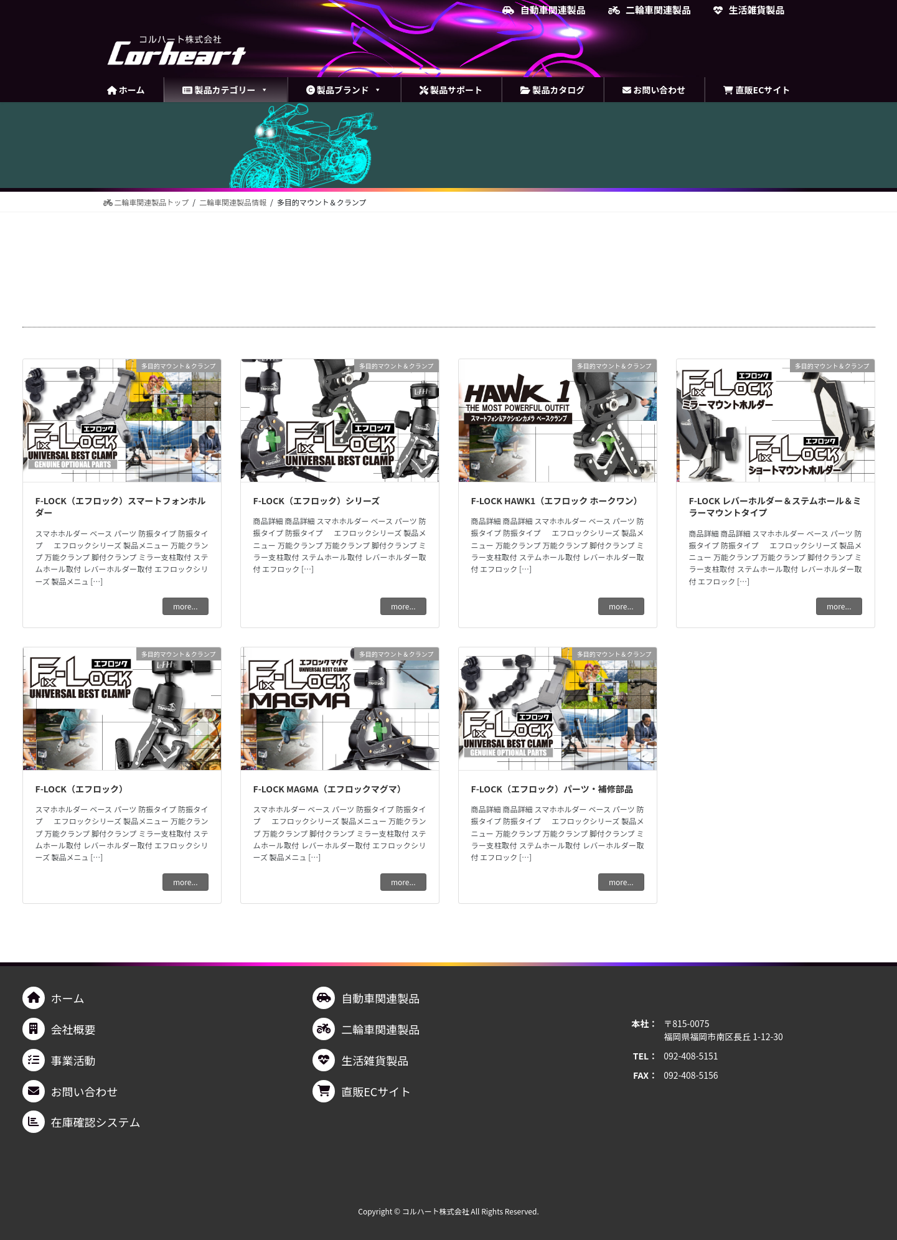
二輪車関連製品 (649, 10)
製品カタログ (552, 89)
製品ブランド (344, 89)
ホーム (126, 89)
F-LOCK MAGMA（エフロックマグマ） (329, 788)
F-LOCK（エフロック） (81, 788)
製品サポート (451, 89)
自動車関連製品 (543, 10)
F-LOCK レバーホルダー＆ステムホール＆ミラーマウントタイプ (775, 506)
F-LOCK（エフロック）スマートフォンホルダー (120, 506)
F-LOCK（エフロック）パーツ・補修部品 (552, 788)
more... (185, 606)
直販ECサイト (756, 89)
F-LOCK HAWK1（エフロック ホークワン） (556, 500)
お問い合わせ (653, 89)
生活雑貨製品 (748, 10)
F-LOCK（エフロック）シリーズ (316, 500)
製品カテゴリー (225, 89)
